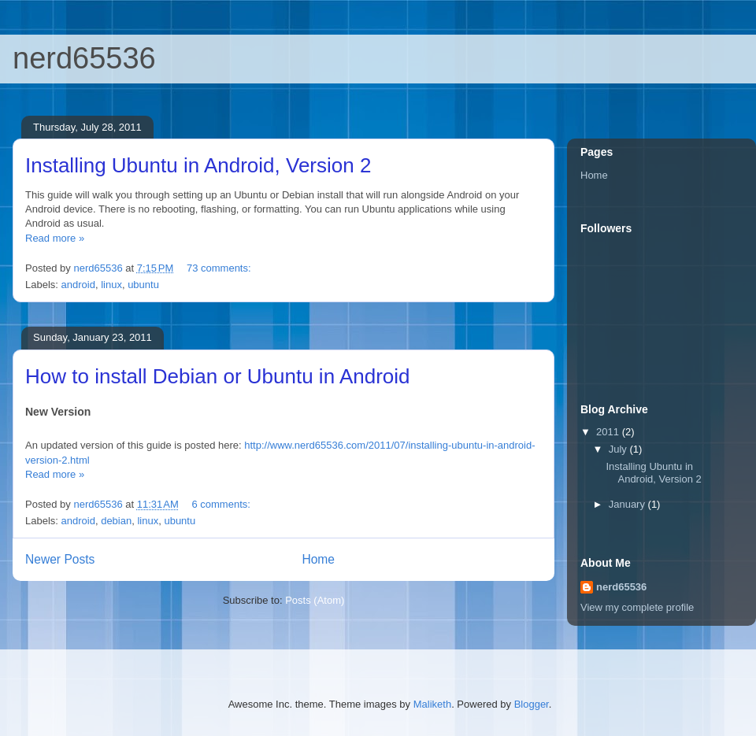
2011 (609, 432)
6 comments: (222, 504)
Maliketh (432, 704)
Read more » (54, 238)
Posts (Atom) (314, 600)
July (619, 449)
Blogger (531, 704)
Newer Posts (59, 559)
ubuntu (143, 284)
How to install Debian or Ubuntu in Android (217, 376)
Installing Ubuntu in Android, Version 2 (198, 165)
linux (111, 284)
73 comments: (220, 268)
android (78, 284)
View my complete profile (637, 607)
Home (318, 559)
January (628, 504)
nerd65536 (84, 58)
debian (116, 521)
